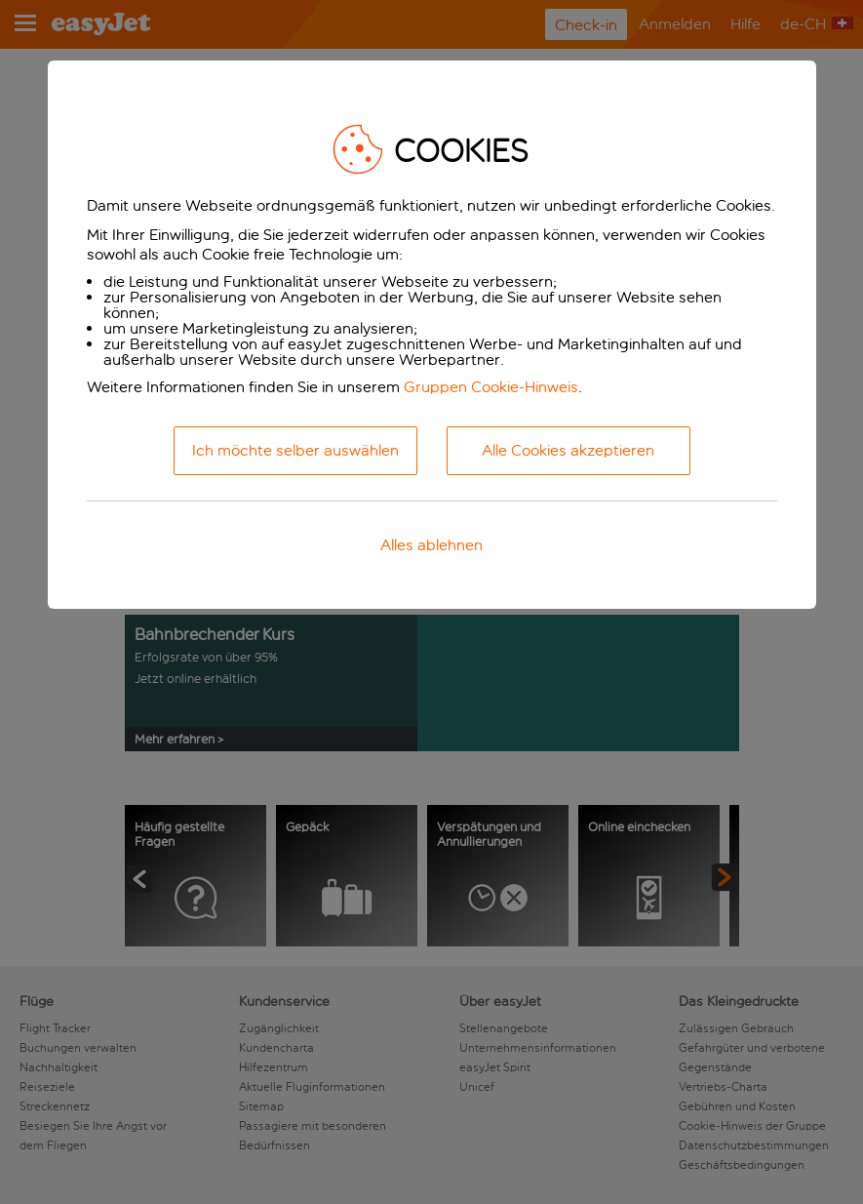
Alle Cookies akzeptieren (568, 450)
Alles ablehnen (431, 545)
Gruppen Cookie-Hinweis (491, 387)
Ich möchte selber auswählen (295, 450)
